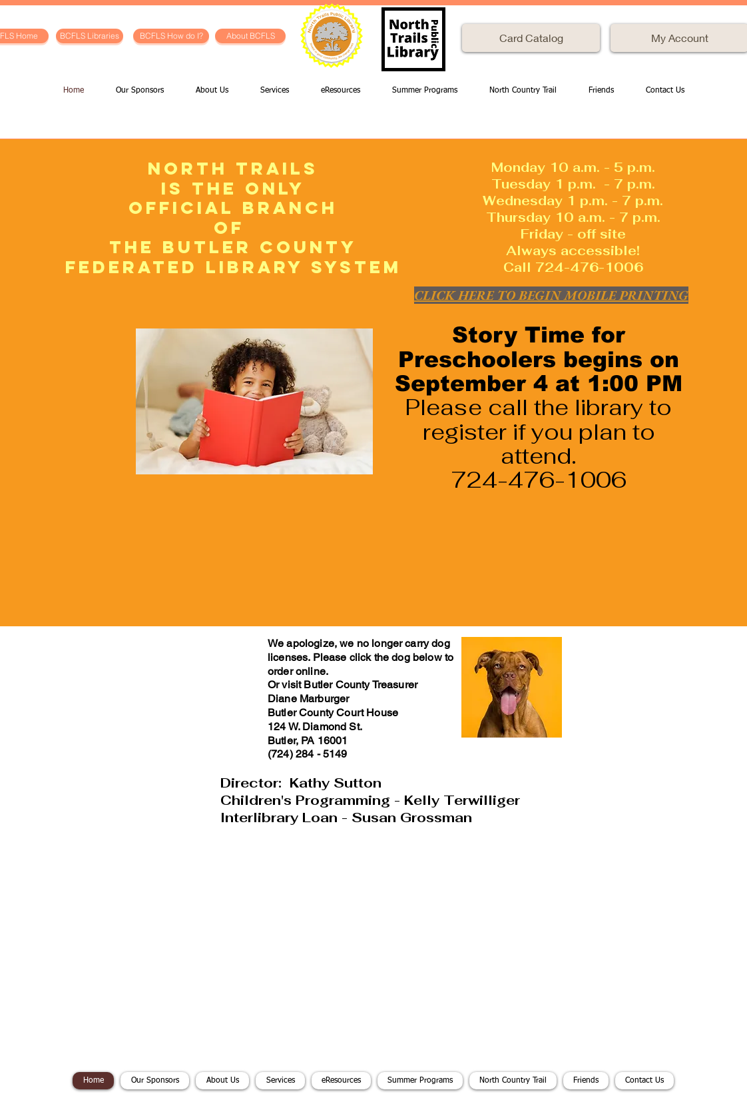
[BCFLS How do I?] (171, 36)
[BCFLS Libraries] (89, 36)
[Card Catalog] (531, 38)
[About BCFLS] (250, 36)
